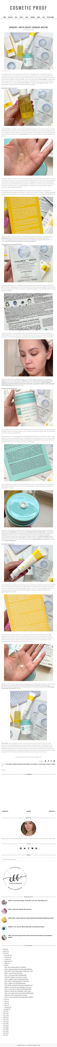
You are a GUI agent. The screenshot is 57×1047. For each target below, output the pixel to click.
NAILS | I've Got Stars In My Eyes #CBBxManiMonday (17, 989)
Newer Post (5, 811)
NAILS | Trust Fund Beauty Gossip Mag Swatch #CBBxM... (18, 997)
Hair (43, 17)
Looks (26, 17)
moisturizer (26, 764)
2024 (4, 953)
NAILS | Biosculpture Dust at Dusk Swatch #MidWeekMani (19, 993)
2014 (4, 1029)
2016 (4, 1025)
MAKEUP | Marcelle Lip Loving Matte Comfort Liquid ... (18, 991)
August (6, 963)
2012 (4, 1033)
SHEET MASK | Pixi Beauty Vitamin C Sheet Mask (16, 981)
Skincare (32, 17)
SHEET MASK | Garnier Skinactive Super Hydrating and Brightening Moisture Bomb (31, 918)
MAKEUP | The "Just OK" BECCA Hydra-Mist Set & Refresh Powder (26, 927)
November (7, 957)
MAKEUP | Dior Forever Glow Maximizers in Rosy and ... (18, 987)
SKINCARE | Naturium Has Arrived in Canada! (15, 977)
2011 (4, 1035)
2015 (4, 1027)
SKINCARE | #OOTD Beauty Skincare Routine (15, 995)
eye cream (9, 764)
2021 (4, 1015)
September (7, 961)
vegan (48, 764)
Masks (38, 17)
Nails (16, 17)
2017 (4, 1023)
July (5, 965)
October (6, 959)
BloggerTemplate (36, 1045)
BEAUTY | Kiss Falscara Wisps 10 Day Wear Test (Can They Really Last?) (28, 900)
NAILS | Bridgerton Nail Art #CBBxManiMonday (16, 979)
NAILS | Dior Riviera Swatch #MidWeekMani (15, 975)
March (6, 1005)
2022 (4, 1013)
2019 (4, 1019)
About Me (10, 17)
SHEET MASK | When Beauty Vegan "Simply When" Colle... (18, 971)
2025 (4, 951)
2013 (4, 1031)
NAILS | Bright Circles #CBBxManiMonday (14, 983)
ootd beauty (34, 764)
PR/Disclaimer (50, 17)
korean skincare (17, 764)
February (6, 1007)
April (5, 1003)
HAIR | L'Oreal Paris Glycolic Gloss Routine (19, 909)
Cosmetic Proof (28, 7)
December (7, 955)
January (6, 1009)
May (5, 1001)
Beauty (21, 17)
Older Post (51, 811)
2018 (4, 1021)
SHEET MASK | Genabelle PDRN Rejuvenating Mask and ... (18, 985)
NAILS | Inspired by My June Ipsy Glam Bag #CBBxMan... (18, 969)
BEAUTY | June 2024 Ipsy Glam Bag (13, 973)
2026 (4, 949)
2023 (4, 1011)
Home (4, 17)
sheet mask (42, 764)
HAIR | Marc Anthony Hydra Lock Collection (15, 967)
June (5, 999)
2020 (4, 1017)
